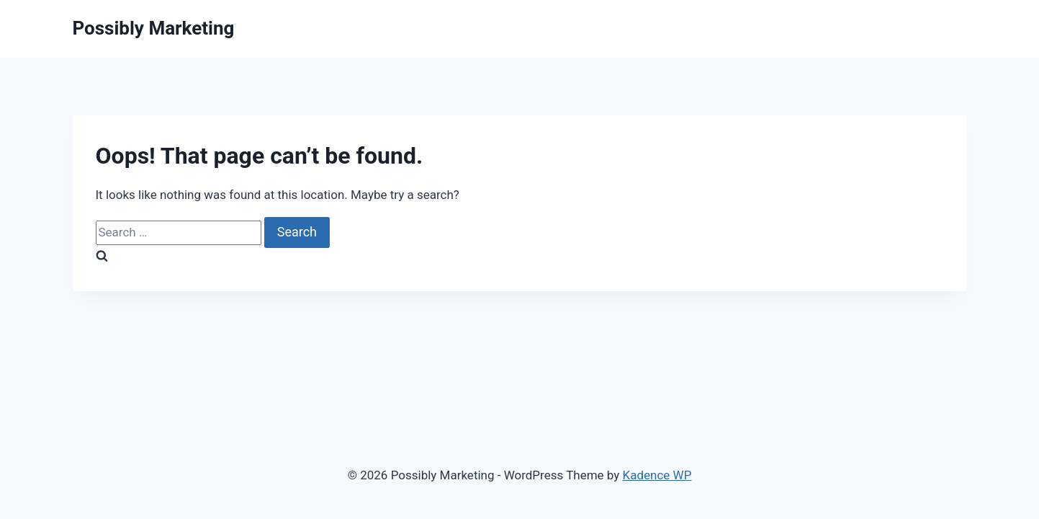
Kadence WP (657, 475)
